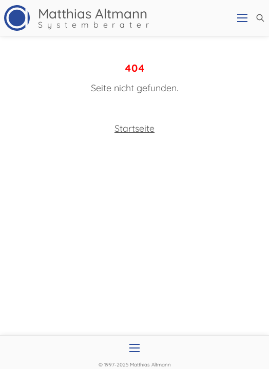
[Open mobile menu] (242, 18)
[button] (260, 18)
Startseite (134, 128)
